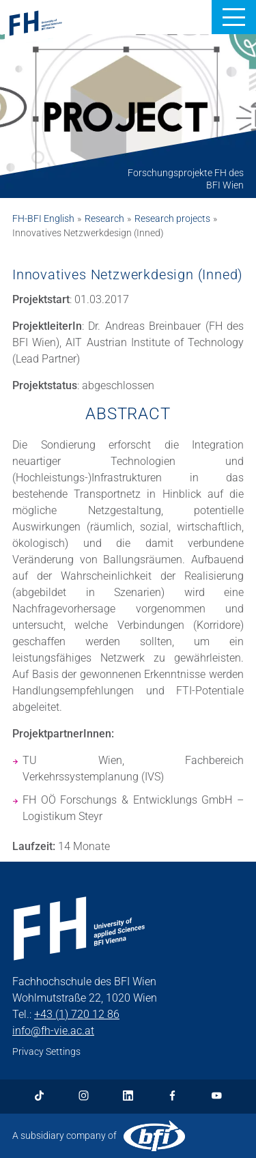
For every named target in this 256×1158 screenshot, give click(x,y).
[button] (234, 17)
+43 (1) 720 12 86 (76, 1014)
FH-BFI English (43, 218)
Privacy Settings (46, 1051)
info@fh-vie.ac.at (53, 1030)
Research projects (172, 218)
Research (104, 218)
